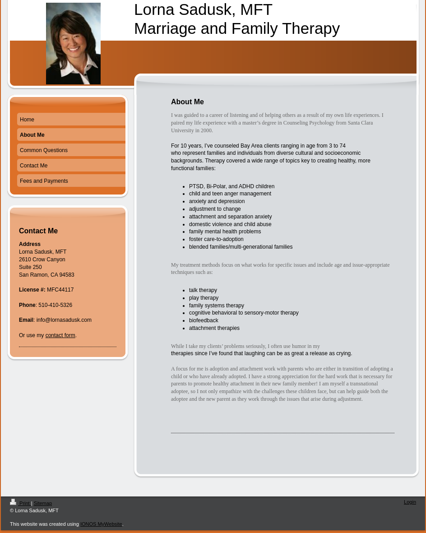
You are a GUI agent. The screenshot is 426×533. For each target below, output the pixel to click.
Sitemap (43, 503)
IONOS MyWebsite (101, 524)
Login (410, 502)
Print (20, 503)
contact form (60, 335)
